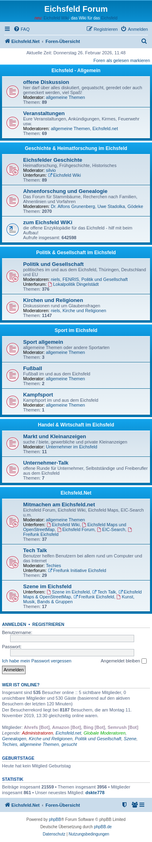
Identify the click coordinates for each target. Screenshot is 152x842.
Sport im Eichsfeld (76, 330)
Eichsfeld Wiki (56, 18)
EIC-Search (111, 529)
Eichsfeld (109, 18)
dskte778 (95, 792)
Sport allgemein (43, 342)
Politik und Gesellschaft (53, 264)
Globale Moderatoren (104, 733)
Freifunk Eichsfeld (93, 596)
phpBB (55, 819)
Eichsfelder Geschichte (52, 160)
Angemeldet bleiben (123, 661)
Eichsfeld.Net (75, 493)
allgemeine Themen (65, 97)
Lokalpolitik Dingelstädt (73, 284)
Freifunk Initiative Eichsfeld (77, 570)
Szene (130, 738)
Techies (53, 565)
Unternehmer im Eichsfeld (71, 446)
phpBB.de (103, 827)
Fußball (32, 368)
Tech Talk (35, 550)
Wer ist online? (21, 684)
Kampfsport (38, 395)
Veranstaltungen (44, 113)
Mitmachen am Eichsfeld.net (59, 504)
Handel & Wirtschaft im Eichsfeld (76, 425)
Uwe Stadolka (111, 206)
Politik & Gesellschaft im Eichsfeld (76, 252)
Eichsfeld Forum (75, 529)
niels (55, 279)
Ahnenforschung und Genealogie (65, 191)
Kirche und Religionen (84, 310)
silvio (51, 170)
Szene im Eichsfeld (47, 586)
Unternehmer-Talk (46, 463)
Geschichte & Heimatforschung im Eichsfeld (76, 148)
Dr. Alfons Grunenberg (73, 206)
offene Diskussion (46, 82)
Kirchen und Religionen (53, 300)
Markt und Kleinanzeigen (54, 436)
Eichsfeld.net (105, 128)
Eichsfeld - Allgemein (76, 70)
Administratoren (37, 733)
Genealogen (14, 738)
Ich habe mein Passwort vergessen (36, 660)
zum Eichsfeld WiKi (48, 222)
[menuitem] (21, 29)
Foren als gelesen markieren (122, 60)
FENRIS (70, 279)
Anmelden (14, 624)
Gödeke (135, 206)
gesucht (69, 744)
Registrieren (48, 624)
